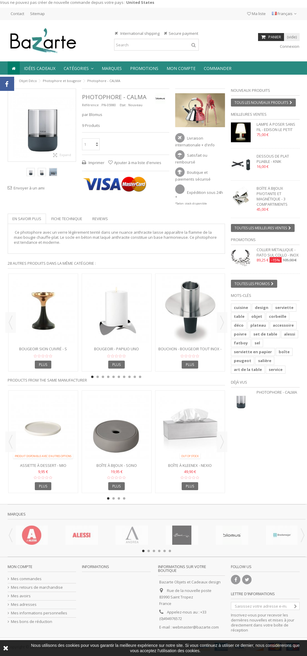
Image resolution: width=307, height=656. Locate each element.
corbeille (277, 316)
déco (239, 325)
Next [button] (222, 322)
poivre (240, 334)
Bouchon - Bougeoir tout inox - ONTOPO (189, 351)
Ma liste (256, 13)
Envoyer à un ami (29, 188)
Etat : (123, 105)
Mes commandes (26, 578)
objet (256, 316)
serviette (284, 307)
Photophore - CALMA (277, 392)
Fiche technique (66, 218)
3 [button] (103, 377)
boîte (284, 351)
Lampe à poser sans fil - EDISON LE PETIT (276, 127)
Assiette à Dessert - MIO (43, 465)
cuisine (241, 307)
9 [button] (135, 377)
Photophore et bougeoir (62, 80)
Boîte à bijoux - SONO (116, 465)
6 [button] (119, 377)
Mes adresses (24, 604)
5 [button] (113, 377)
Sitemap (37, 13)
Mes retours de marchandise (37, 587)
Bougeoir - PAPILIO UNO (116, 348)
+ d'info (208, 145)
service (276, 369)
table (239, 316)
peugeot (242, 360)
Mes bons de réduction (31, 621)
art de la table (248, 369)
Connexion (289, 46)
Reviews (100, 218)
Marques (17, 514)
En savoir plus (26, 218)
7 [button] (124, 377)
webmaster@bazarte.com (196, 627)
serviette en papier (253, 351)
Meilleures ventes (249, 114)
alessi (289, 334)
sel (257, 343)
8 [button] (129, 377)
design (261, 307)
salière (264, 360)
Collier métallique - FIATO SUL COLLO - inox (278, 252)
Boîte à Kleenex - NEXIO (190, 465)
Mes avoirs (21, 595)
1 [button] (197, 122)
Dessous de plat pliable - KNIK (273, 158)
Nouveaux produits (250, 90)
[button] (79, 68)
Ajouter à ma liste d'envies (137, 162)
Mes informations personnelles (39, 613)
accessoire (283, 325)
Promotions (243, 239)
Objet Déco (28, 80)
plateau (258, 325)
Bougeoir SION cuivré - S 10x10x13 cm (43, 351)
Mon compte (20, 566)
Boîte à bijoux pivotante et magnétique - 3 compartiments (272, 196)
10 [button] (140, 377)
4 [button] (108, 377)
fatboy (241, 343)
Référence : (91, 105)
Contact (17, 13)
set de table (265, 334)
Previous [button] (10, 322)
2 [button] (202, 122)
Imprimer (96, 162)
